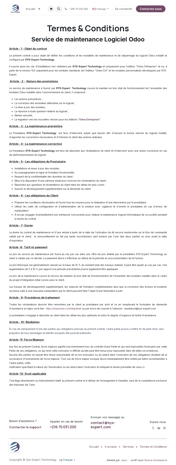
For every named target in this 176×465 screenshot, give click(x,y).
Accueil (94, 446)
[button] (58, 8)
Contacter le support (25, 427)
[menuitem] (30, 8)
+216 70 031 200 (63, 427)
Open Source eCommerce (152, 460)
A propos (111, 446)
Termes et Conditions (153, 446)
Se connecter (123, 9)
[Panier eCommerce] (50, 8)
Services (128, 446)
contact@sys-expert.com (103, 424)
